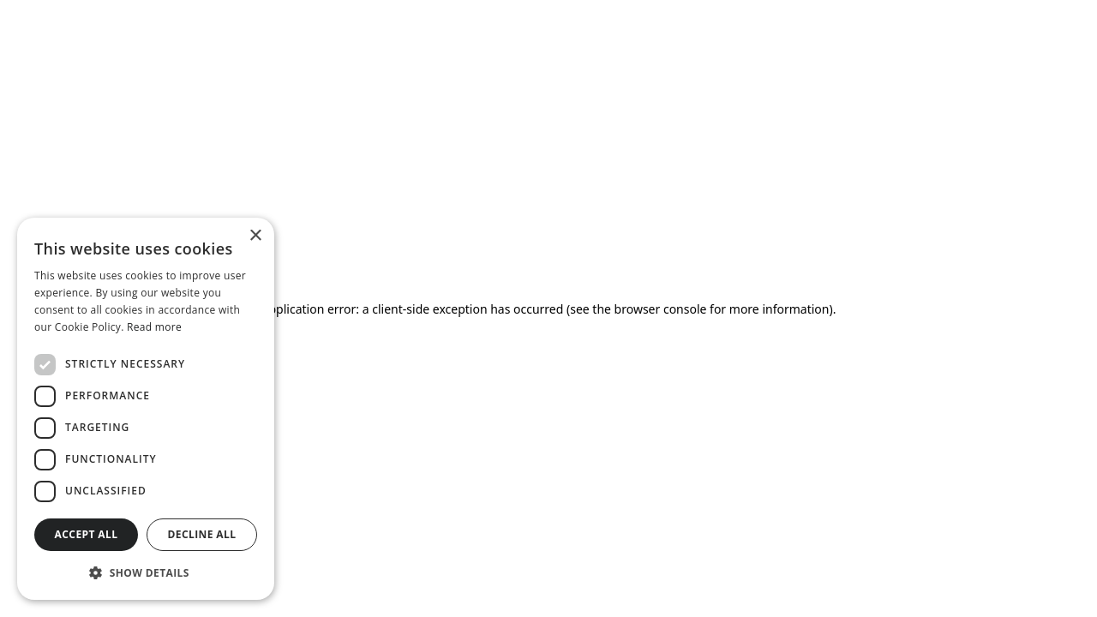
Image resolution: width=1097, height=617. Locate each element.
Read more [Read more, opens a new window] (154, 327)
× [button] (255, 236)
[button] (145, 572)
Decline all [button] (202, 534)
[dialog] (145, 409)
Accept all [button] (86, 534)
